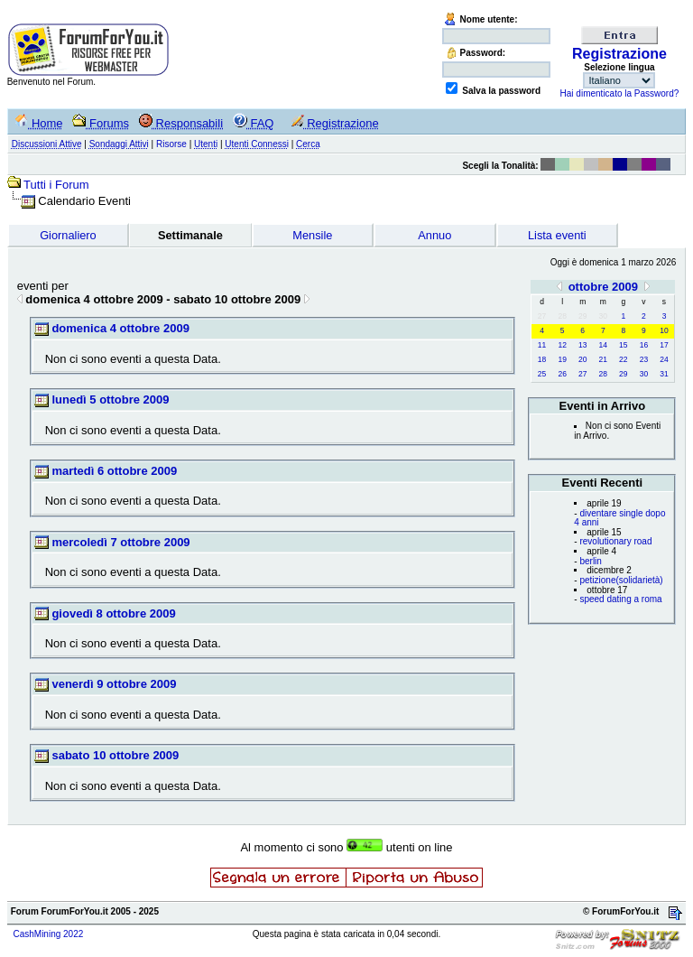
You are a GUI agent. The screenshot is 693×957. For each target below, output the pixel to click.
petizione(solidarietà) (620, 580)
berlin (590, 561)
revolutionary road (615, 541)
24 (664, 359)
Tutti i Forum (55, 184)
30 (644, 373)
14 (603, 344)
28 (603, 373)
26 (562, 373)
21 (603, 359)
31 (664, 373)
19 (562, 359)
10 (664, 330)
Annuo (434, 235)
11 (542, 344)
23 (644, 359)
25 (542, 373)
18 (542, 359)
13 (582, 344)
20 (582, 359)
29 (623, 373)
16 (644, 344)
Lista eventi (557, 235)
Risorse (171, 144)
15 (623, 344)
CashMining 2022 (48, 934)
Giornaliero (68, 235)
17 (664, 344)
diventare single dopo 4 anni (619, 518)
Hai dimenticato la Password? (619, 93)
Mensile (312, 235)
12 (562, 344)
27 (582, 373)
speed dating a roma (620, 599)
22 (623, 359)
